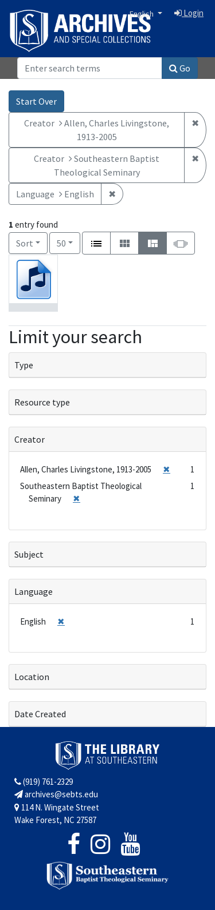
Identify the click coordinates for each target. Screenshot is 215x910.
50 (68, 242)
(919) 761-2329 (43, 781)
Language (33, 591)
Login (189, 12)
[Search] (89, 68)
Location (31, 676)
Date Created (40, 714)
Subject (29, 554)
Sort (24, 243)
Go (179, 68)
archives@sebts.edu (56, 794)
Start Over (36, 101)
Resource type (42, 402)
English (142, 14)
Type (23, 365)
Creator (29, 439)
